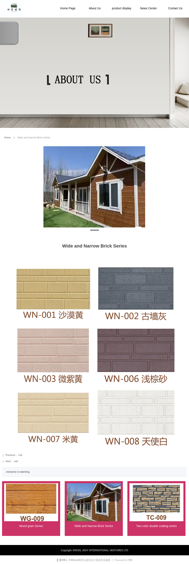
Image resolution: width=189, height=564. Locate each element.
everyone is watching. (18, 471)
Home (7, 137)
